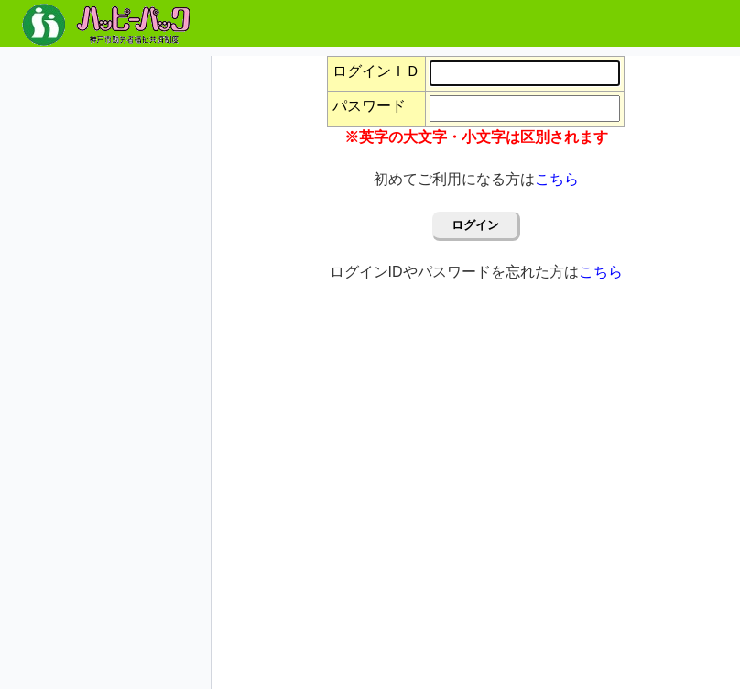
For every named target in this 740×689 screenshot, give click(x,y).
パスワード (369, 106)
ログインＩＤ (376, 71)
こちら (557, 179)
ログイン (475, 225)
